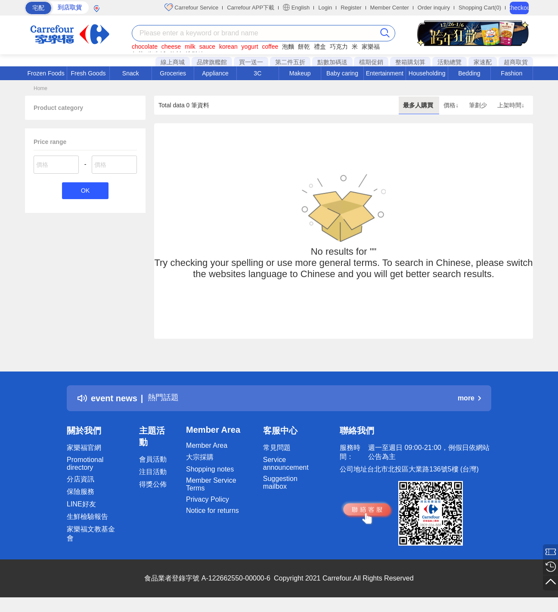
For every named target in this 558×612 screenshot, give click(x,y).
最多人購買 (419, 105)
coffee (270, 46)
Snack (130, 73)
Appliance (215, 73)
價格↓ (451, 105)
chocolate (145, 46)
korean (228, 46)
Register (351, 7)
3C (257, 73)
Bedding (469, 73)
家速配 (483, 62)
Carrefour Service (191, 7)
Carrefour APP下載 (250, 7)
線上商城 (173, 62)
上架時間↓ (510, 105)
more (469, 398)
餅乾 (304, 46)
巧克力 (339, 46)
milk (190, 46)
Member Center (389, 7)
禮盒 (320, 46)
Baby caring (342, 73)
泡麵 (288, 46)
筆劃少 (479, 105)
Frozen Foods (45, 73)
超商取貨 (516, 62)
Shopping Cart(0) (480, 7)
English (296, 7)
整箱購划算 (410, 62)
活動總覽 (449, 62)
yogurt (250, 46)
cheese (171, 46)
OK (85, 191)
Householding (427, 73)
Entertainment (384, 73)
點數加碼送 (332, 62)
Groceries (173, 73)
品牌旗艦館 (212, 62)
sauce (207, 46)
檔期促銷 (371, 62)
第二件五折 (290, 62)
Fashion (511, 73)
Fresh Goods (88, 73)
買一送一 (251, 62)
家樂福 (371, 46)
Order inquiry (434, 7)
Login (325, 7)
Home (40, 88)
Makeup (300, 73)
